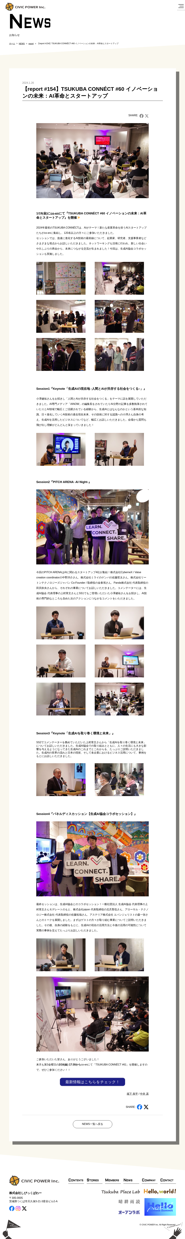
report (31, 44)
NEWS (22, 44)
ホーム (12, 43)
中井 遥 (144, 1093)
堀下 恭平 (132, 1093)
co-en (55, 213)
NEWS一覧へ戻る (92, 1124)
